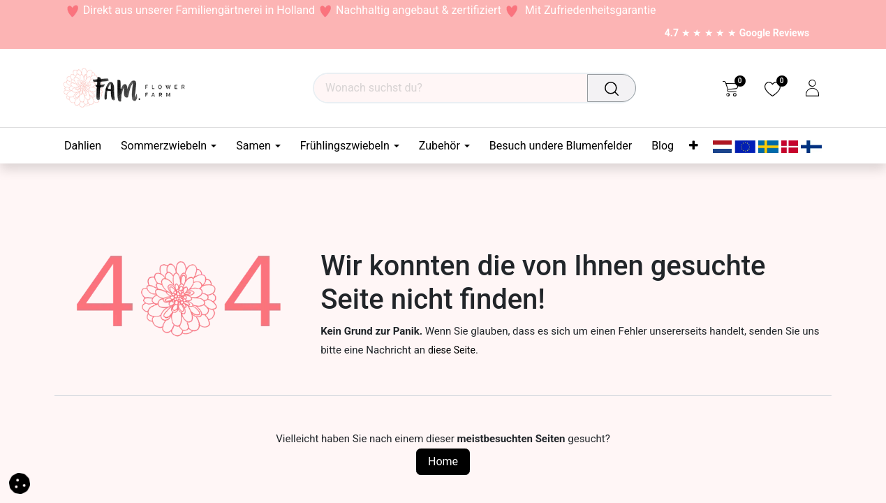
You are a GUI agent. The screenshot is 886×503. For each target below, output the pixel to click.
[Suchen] (614, 88)
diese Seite (451, 350)
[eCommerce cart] (730, 88)
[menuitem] (87, 145)
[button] (19, 482)
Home (443, 461)
